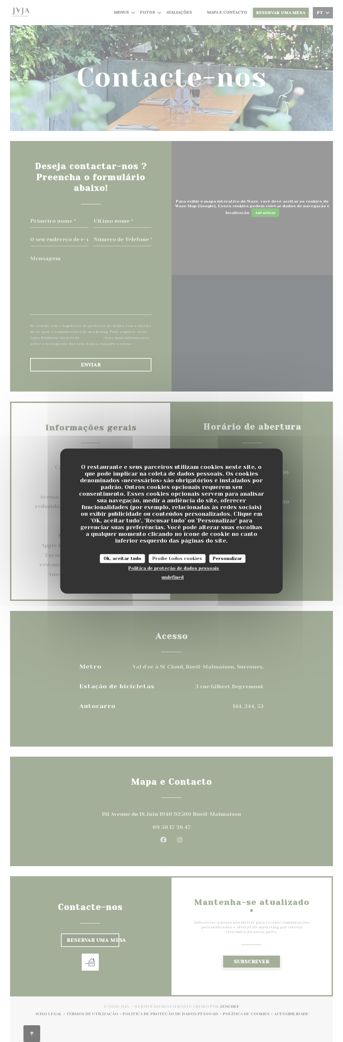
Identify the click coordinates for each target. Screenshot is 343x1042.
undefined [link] (172, 577)
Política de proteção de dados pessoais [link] (173, 568)
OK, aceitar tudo (122, 558)
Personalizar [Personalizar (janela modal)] (227, 558)
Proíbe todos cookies (177, 558)
